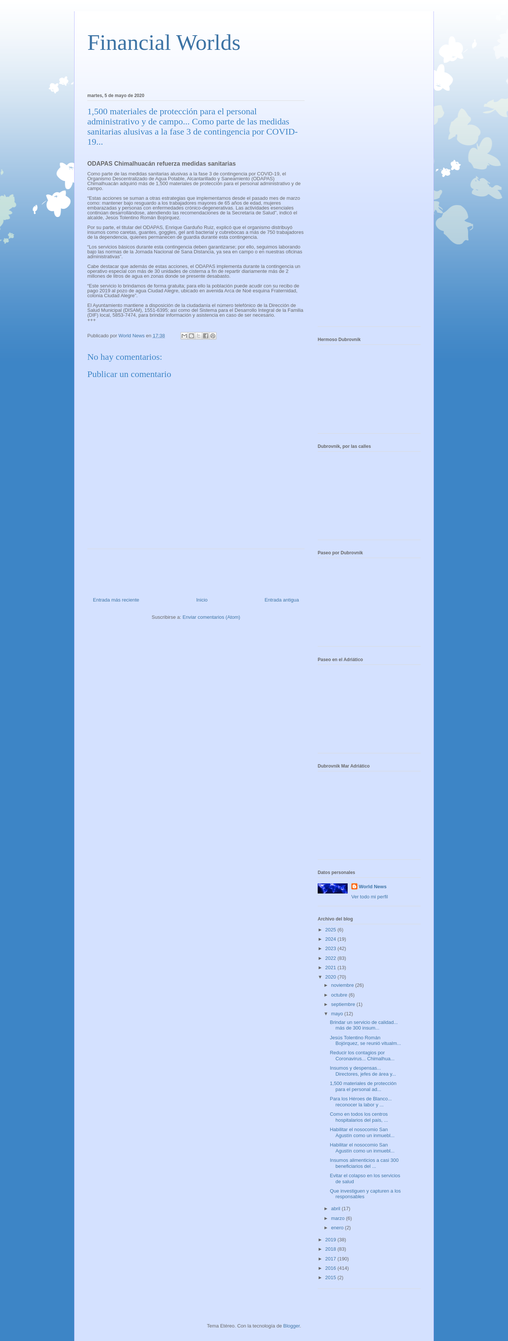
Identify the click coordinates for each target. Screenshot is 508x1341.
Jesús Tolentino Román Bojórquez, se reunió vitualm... (365, 1040)
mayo (337, 1013)
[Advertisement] (175, 71)
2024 (331, 939)
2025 (331, 929)
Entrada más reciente (116, 600)
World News (373, 886)
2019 (331, 1239)
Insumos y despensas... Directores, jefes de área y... (363, 1071)
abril (336, 1208)
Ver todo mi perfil (369, 896)
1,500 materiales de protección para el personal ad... (363, 1086)
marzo (338, 1218)
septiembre (344, 1004)
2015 (331, 1277)
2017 (331, 1259)
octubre (340, 995)
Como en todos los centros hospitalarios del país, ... (359, 1117)
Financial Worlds (164, 42)
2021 (331, 967)
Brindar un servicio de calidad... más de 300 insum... (363, 1025)
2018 (331, 1249)
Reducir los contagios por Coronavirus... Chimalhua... (362, 1055)
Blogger (291, 1326)
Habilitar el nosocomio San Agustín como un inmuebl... (362, 1132)
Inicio (202, 600)
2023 (331, 948)
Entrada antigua (281, 600)
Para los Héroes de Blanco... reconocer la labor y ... (360, 1102)
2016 (331, 1268)
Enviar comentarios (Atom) (211, 617)
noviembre (343, 985)
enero (338, 1227)
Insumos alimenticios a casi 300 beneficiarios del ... (364, 1163)
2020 (331, 977)
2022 (331, 958)
